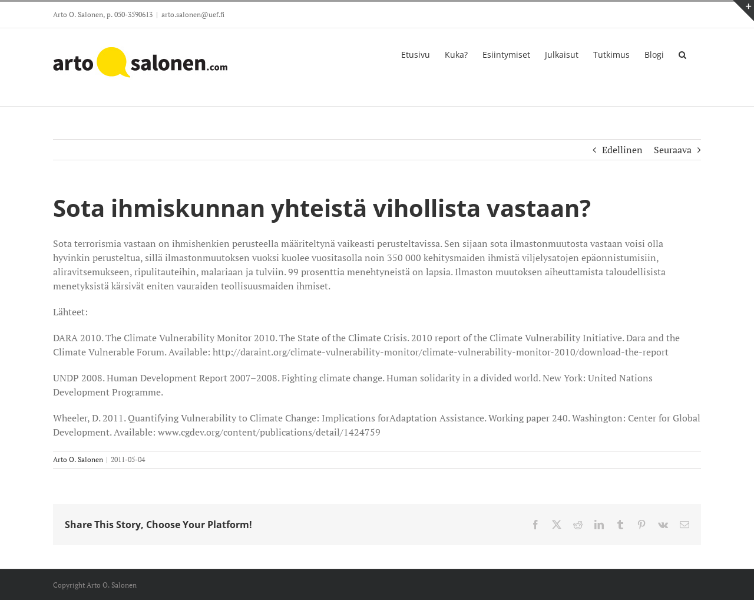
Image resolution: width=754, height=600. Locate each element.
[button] (682, 53)
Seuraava (673, 149)
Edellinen (622, 149)
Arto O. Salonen (78, 459)
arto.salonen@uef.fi (192, 14)
